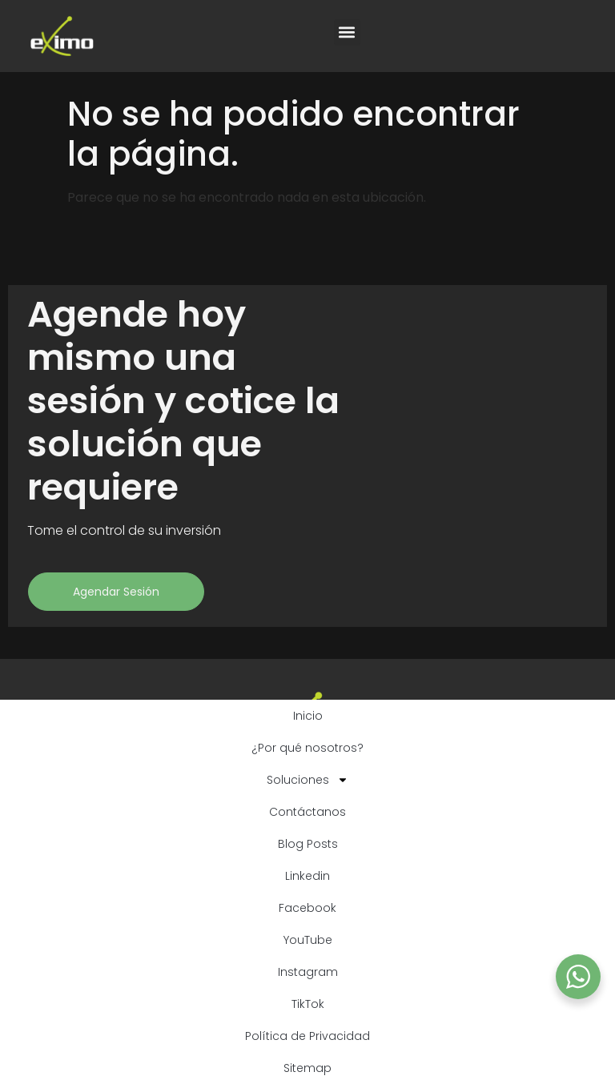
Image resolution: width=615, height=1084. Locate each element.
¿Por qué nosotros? (307, 748)
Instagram (308, 972)
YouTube (307, 940)
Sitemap (307, 1068)
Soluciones (307, 779)
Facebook (307, 908)
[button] (347, 32)
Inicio (308, 716)
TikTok (307, 1004)
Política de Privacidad (307, 1036)
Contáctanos (307, 812)
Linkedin (307, 876)
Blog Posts (308, 844)
